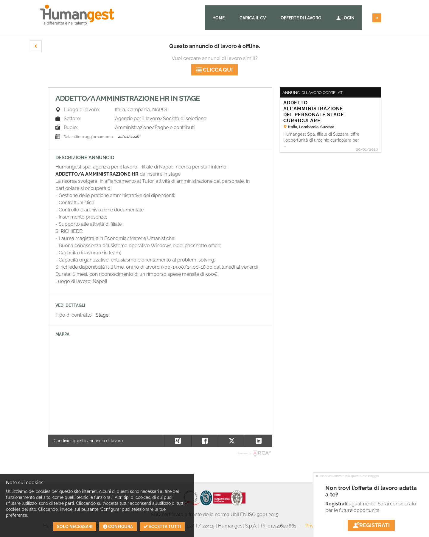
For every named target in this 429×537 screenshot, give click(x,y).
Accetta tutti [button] (162, 526)
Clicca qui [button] (214, 69)
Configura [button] (118, 526)
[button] (36, 46)
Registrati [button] (371, 525)
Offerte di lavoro (301, 18)
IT (377, 18)
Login (345, 18)
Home (218, 18)
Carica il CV (253, 18)
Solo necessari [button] (74, 526)
